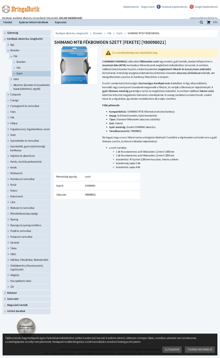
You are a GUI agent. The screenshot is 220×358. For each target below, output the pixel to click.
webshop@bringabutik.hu (203, 14)
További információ (199, 349)
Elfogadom (172, 349)
